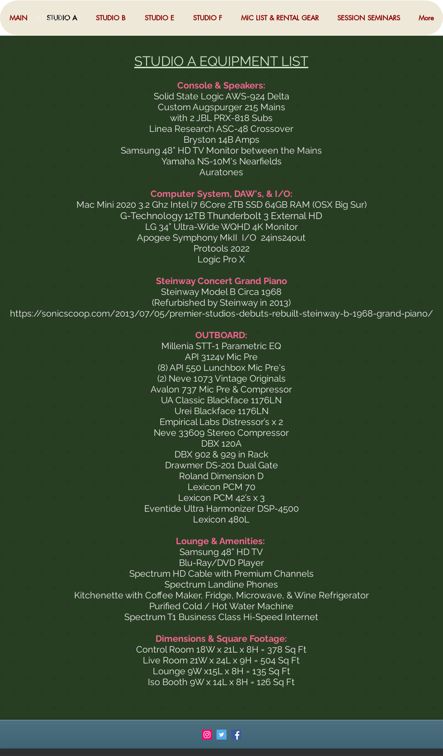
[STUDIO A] (65, 18)
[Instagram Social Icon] (207, 735)
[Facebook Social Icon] (236, 735)
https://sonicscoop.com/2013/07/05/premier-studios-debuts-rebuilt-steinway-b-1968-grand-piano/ (221, 313)
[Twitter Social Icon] (221, 735)
